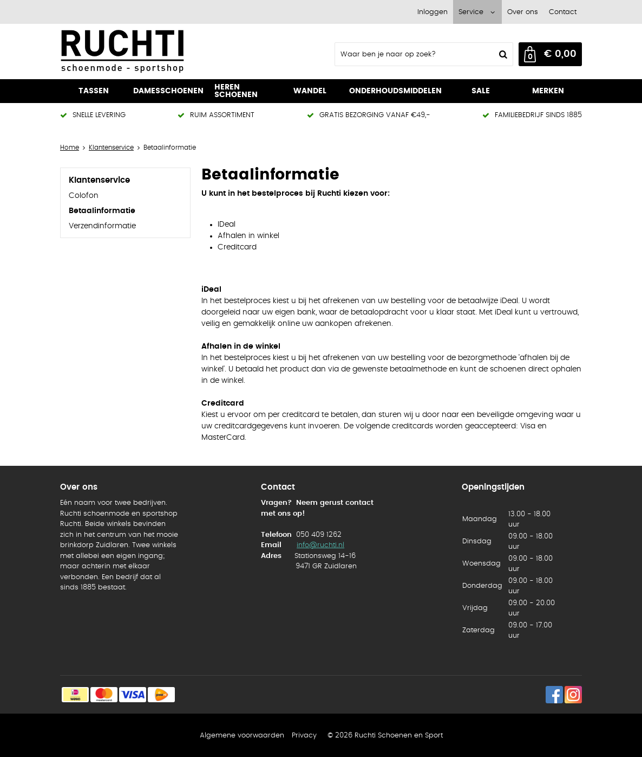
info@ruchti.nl (320, 545)
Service (470, 12)
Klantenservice (99, 180)
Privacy (304, 735)
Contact (563, 12)
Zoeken (502, 54)
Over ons (522, 12)
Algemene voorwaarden (242, 735)
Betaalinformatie (102, 211)
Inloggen (432, 12)
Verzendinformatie (102, 226)
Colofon (84, 196)
